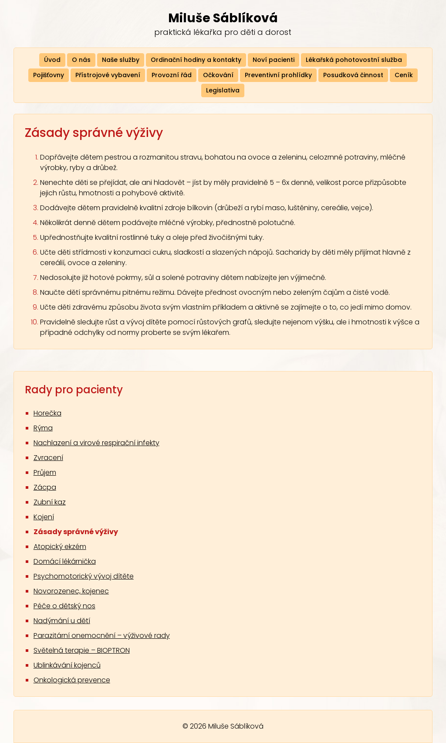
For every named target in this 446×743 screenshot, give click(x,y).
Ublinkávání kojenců (67, 665)
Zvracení (48, 458)
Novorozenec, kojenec (71, 591)
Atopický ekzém (60, 547)
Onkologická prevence (72, 680)
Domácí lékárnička (65, 561)
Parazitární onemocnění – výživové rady (102, 636)
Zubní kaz (50, 502)
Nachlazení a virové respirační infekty (96, 443)
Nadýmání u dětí (62, 621)
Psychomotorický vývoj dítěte (84, 576)
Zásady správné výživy (76, 532)
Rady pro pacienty (74, 389)
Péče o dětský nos (64, 606)
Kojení (44, 517)
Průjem (45, 472)
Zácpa (45, 487)
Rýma (43, 428)
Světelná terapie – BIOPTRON (82, 650)
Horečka (47, 413)
